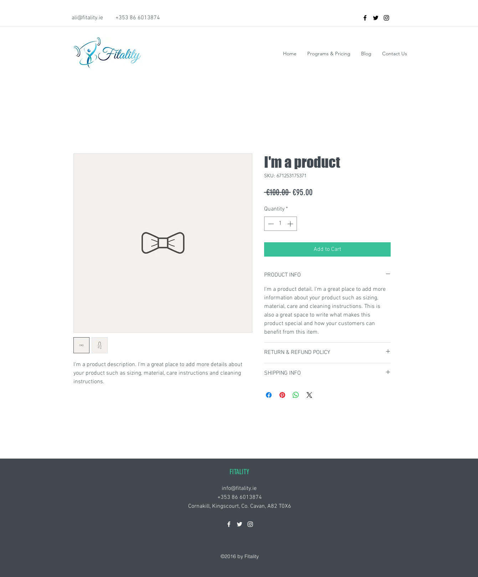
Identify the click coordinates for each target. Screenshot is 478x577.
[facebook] (365, 17)
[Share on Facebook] (268, 395)
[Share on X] (309, 395)
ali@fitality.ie (87, 17)
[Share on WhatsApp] (296, 395)
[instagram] (386, 17)
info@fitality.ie (239, 488)
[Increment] (291, 224)
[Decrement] (270, 224)
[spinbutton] (280, 224)
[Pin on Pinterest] (282, 395)
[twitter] (375, 17)
